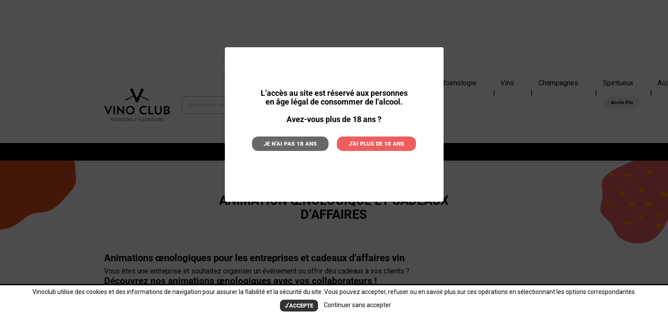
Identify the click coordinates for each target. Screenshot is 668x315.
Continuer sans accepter (355, 305)
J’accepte (299, 306)
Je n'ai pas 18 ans (297, 143)
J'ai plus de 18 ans (369, 143)
